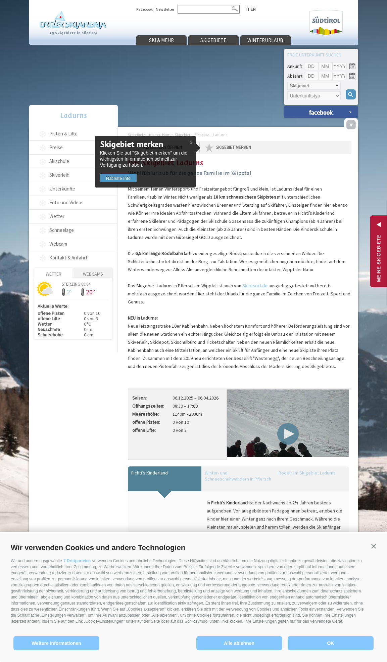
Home (167, 134)
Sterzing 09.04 (76, 283)
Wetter (56, 216)
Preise (56, 147)
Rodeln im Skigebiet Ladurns (307, 473)
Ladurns (73, 115)
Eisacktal (202, 134)
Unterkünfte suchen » (321, 112)
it (248, 9)
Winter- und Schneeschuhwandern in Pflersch (238, 476)
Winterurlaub (265, 40)
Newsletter (165, 9)
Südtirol (326, 23)
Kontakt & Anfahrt (68, 257)
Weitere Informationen (56, 643)
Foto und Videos (66, 202)
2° (69, 292)
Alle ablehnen (239, 643)
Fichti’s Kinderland (149, 473)
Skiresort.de (255, 286)
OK (330, 643)
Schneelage (61, 230)
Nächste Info (118, 178)
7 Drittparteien (77, 560)
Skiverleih (59, 175)
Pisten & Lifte (63, 133)
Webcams (93, 274)
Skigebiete (213, 40)
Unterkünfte (62, 188)
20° (90, 292)
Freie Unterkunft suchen (314, 55)
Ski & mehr (161, 40)
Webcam (58, 244)
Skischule (59, 161)
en (253, 9)
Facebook (144, 9)
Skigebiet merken (233, 147)
